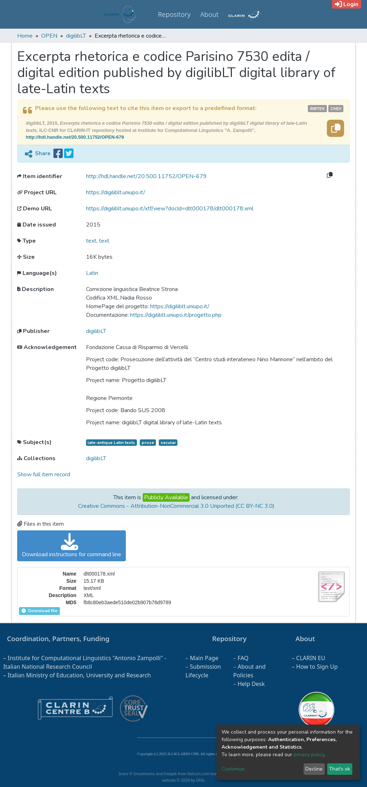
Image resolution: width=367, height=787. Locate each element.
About (209, 14)
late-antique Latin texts (111, 442)
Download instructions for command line (71, 545)
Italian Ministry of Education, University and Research (79, 675)
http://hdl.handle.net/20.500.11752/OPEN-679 (75, 137)
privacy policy (309, 754)
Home (25, 36)
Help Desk (251, 684)
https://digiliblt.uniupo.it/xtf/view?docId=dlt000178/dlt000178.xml (169, 209)
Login (346, 4)
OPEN (49, 36)
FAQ (243, 658)
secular (168, 442)
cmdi (335, 108)
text (91, 241)
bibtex (317, 108)
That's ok (339, 768)
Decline (314, 768)
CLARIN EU (310, 658)
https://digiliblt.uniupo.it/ (115, 192)
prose (148, 442)
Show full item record (43, 474)
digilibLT (76, 36)
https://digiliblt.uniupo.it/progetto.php (175, 315)
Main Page (204, 658)
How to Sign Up (317, 667)
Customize (233, 768)
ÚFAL (200, 780)
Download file (39, 611)
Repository (174, 14)
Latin (92, 273)
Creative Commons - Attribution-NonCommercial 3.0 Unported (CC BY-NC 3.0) (176, 506)
